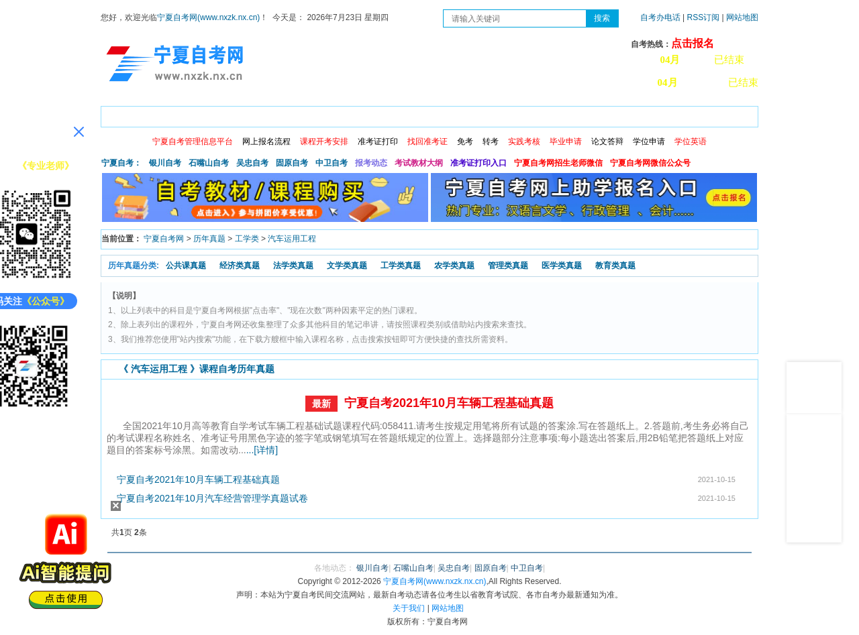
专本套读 (457, 114)
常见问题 (572, 114)
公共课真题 (186, 265)
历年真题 (209, 238)
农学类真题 (454, 265)
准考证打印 (378, 141)
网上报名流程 (266, 141)
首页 (120, 114)
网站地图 (742, 17)
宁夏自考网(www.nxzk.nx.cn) (208, 17)
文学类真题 (347, 265)
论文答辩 (607, 141)
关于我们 (409, 608)
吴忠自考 (252, 163)
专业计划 (399, 114)
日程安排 (284, 114)
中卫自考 (331, 163)
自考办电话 (660, 17)
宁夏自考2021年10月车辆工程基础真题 (449, 403)
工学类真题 (401, 265)
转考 (491, 141)
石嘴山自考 (209, 163)
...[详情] (262, 450)
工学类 (247, 238)
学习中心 (630, 114)
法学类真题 (293, 265)
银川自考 (165, 163)
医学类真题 (562, 265)
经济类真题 (239, 265)
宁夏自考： (121, 163)
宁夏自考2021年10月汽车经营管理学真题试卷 (212, 498)
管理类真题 (508, 265)
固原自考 (292, 163)
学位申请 (649, 141)
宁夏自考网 (164, 238)
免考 (465, 141)
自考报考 (226, 114)
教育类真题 (615, 265)
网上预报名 (692, 114)
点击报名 (692, 43)
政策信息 (168, 114)
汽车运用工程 (292, 238)
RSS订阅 (704, 17)
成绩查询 (341, 114)
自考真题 (515, 114)
